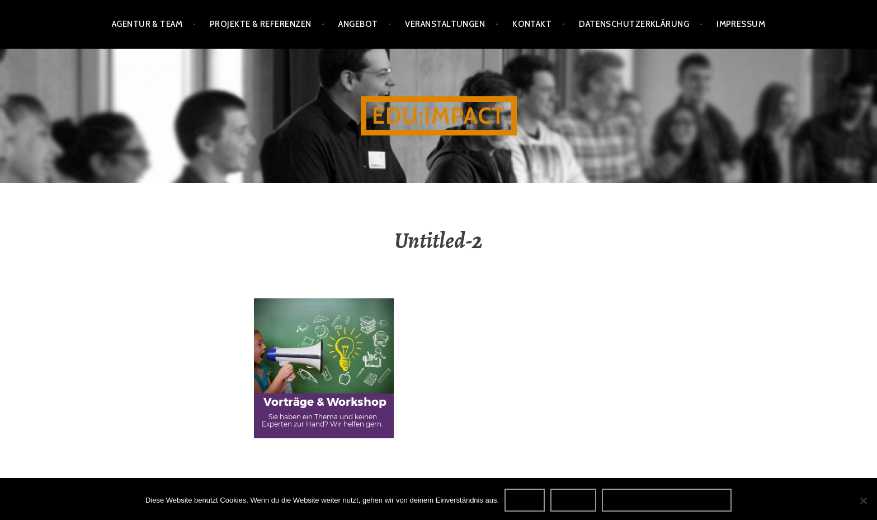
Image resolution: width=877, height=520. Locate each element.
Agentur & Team (147, 24)
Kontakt (531, 24)
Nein (573, 500)
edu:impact (439, 115)
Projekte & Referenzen (260, 24)
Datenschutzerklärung (634, 24)
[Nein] (863, 500)
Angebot (358, 24)
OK (524, 500)
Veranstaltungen (445, 24)
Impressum (740, 24)
